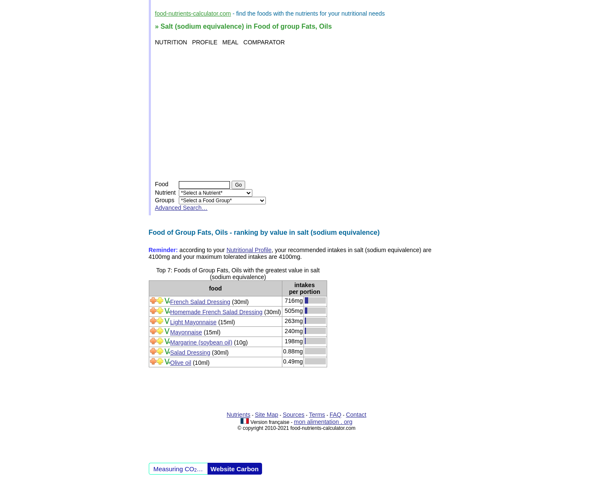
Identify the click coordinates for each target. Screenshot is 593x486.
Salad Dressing (190, 352)
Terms (317, 414)
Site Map (266, 414)
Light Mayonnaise (193, 322)
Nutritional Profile (249, 250)
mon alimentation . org (323, 421)
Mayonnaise (186, 332)
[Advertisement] (297, 113)
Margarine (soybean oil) (201, 342)
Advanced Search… (181, 207)
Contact (356, 414)
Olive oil (180, 362)
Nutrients (238, 414)
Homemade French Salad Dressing (216, 312)
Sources (293, 414)
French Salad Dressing (200, 302)
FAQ (336, 414)
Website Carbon (234, 468)
